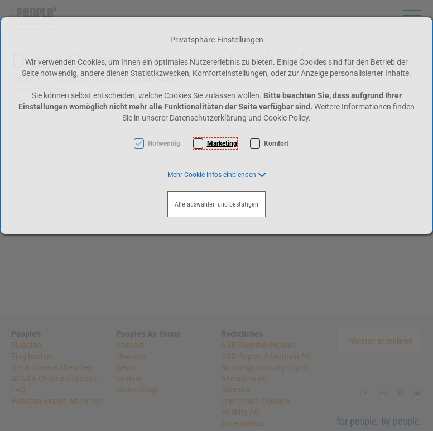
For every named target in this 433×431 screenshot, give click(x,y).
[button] (216, 175)
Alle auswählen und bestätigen (216, 204)
